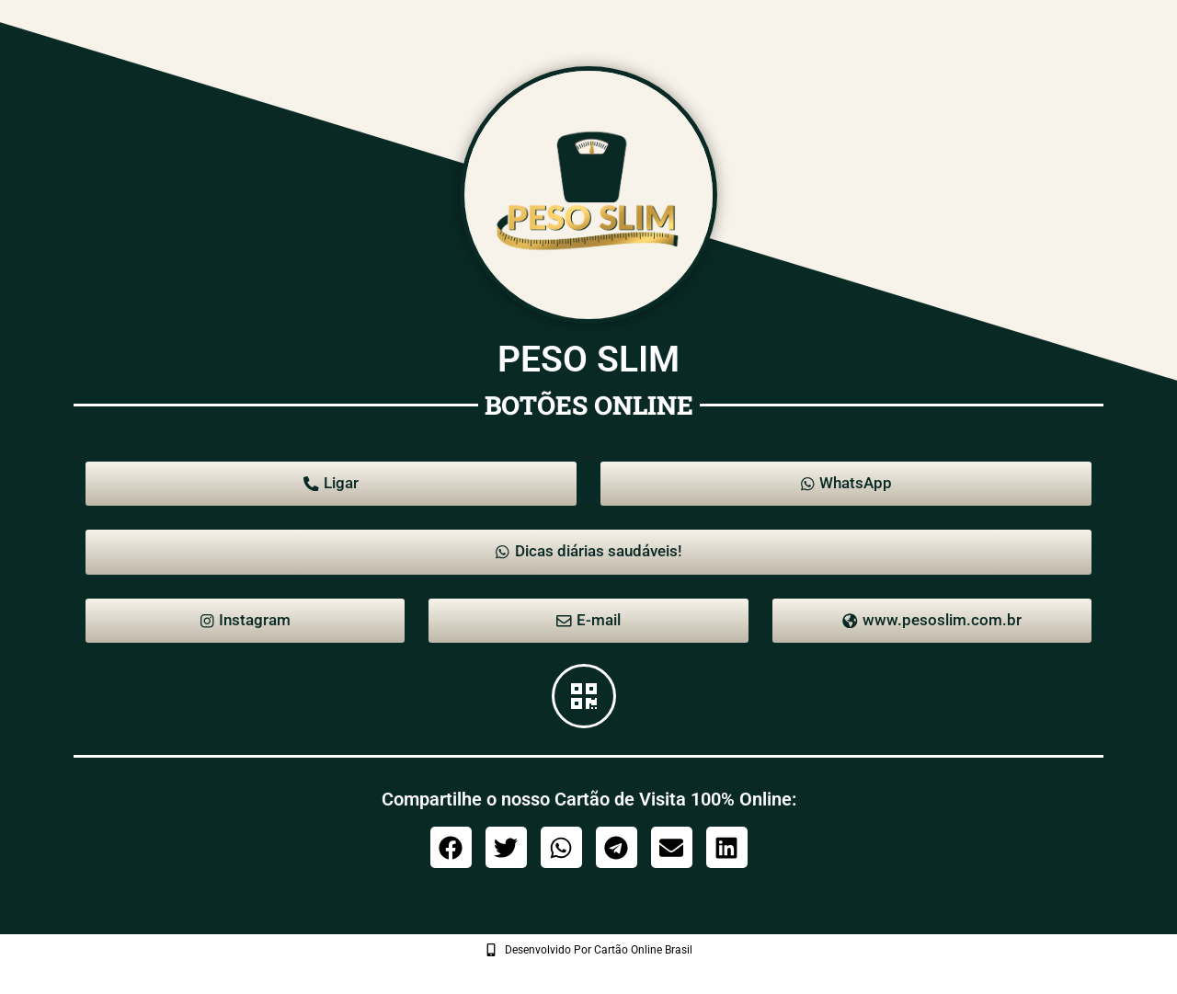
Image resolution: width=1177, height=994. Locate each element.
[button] (451, 868)
